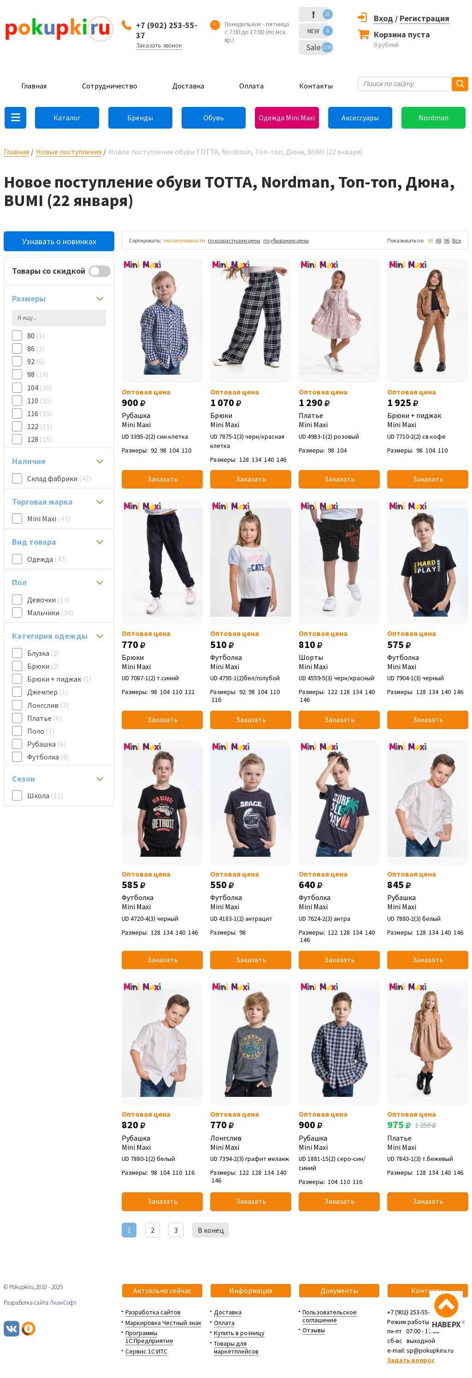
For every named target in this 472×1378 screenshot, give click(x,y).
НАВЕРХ (446, 1324)
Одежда (47, 559)
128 (39, 439)
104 (39, 387)
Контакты (316, 85)
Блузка (43, 653)
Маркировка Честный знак (163, 1323)
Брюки (43, 666)
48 (438, 240)
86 (36, 348)
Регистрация (424, 18)
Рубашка (46, 743)
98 (37, 374)
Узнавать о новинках (59, 241)
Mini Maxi (48, 518)
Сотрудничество (109, 85)
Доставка (188, 85)
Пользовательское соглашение (329, 1316)
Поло (40, 731)
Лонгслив (48, 705)
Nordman (433, 117)
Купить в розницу (239, 1333)
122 (39, 426)
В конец (211, 1230)
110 (39, 400)
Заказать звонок (159, 45)
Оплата (251, 85)
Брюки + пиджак (59, 678)
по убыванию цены (286, 240)
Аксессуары (360, 117)
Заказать (162, 478)
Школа (45, 795)
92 (36, 361)
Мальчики (50, 612)
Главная (34, 85)
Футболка (48, 756)
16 (430, 240)
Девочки (48, 599)
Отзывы (313, 1330)
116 (39, 413)
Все (456, 240)
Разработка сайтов (153, 1312)
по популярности (184, 240)
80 (36, 335)
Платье (44, 718)
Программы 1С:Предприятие (149, 1337)
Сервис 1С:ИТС (146, 1351)
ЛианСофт (63, 1303)
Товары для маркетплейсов (236, 1347)
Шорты (339, 662)
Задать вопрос (411, 1360)
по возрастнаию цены (234, 240)
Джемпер (47, 691)
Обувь (213, 117)
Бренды (140, 117)
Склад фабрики (59, 478)
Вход (383, 18)
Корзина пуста (402, 34)
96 (446, 240)
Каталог (67, 117)
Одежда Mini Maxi (287, 117)
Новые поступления (68, 151)
